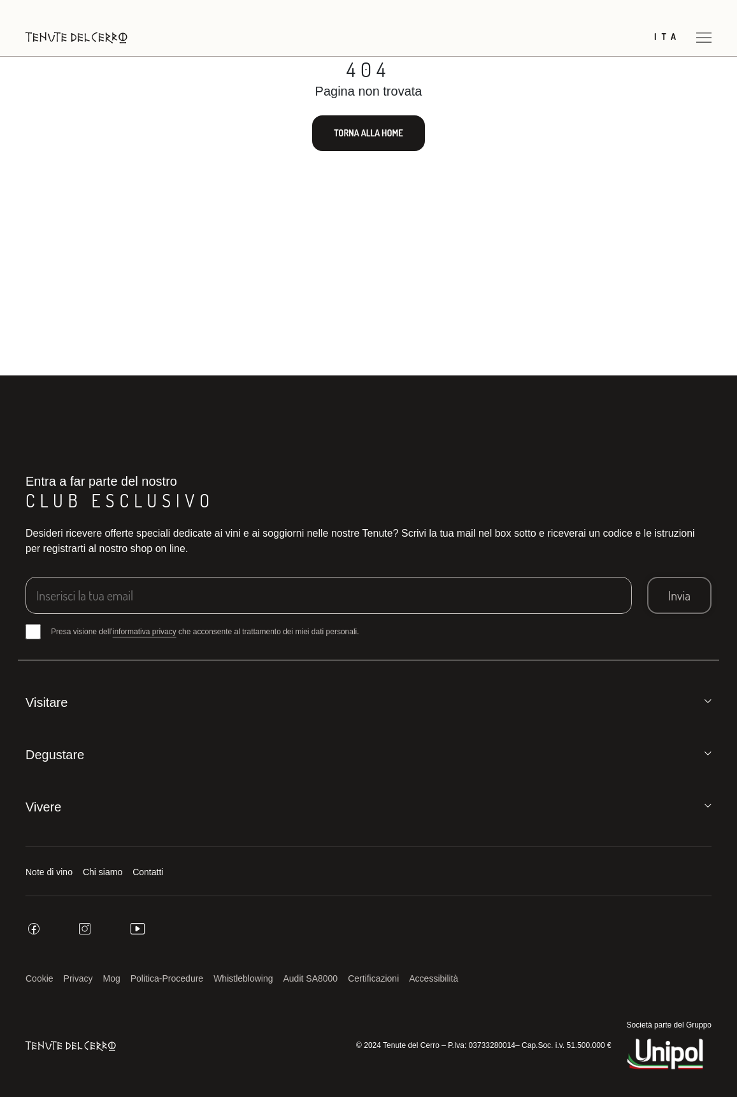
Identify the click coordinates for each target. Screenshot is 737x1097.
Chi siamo (102, 872)
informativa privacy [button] (144, 631)
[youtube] (137, 929)
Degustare (54, 755)
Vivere (43, 807)
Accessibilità (433, 978)
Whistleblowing (243, 978)
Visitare (46, 702)
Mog (111, 978)
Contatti (147, 872)
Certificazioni (373, 978)
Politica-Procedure (167, 978)
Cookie (39, 978)
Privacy (78, 978)
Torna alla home (368, 132)
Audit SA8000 (310, 978)
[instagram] (85, 929)
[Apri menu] (704, 37)
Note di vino (49, 872)
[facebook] (34, 929)
